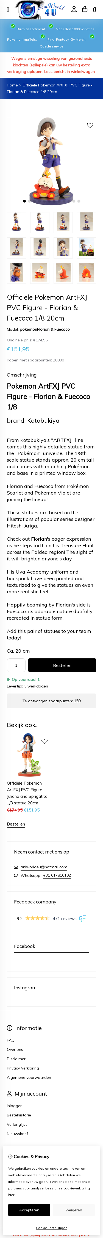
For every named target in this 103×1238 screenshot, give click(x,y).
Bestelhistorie (19, 1115)
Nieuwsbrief (17, 1133)
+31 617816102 (57, 875)
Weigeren (73, 1210)
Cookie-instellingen (51, 1228)
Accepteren (29, 1210)
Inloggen (15, 1105)
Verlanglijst (17, 1124)
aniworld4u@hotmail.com (44, 866)
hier (11, 1195)
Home (12, 85)
